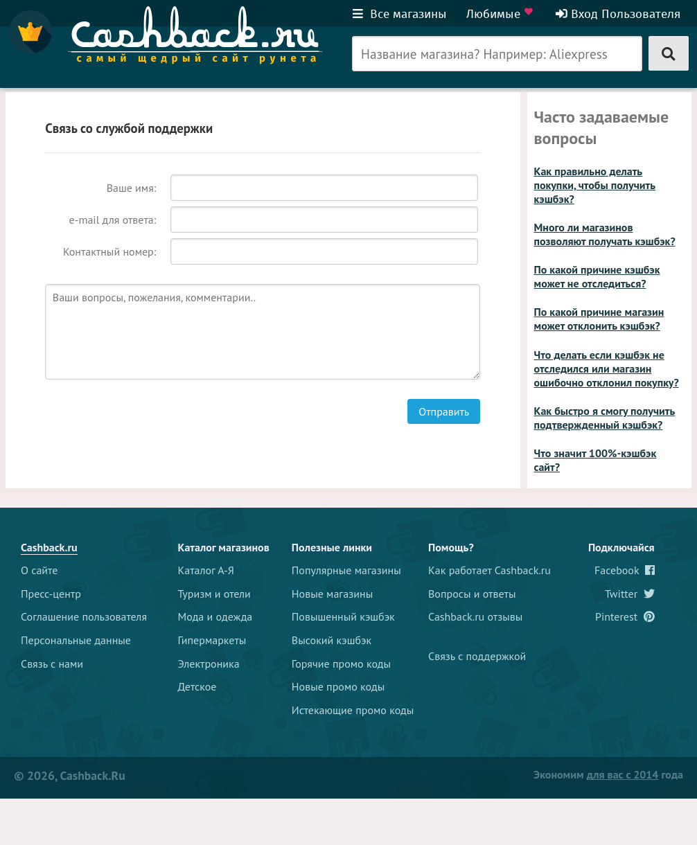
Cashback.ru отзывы (475, 616)
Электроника (209, 663)
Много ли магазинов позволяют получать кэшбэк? (605, 234)
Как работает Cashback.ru (489, 570)
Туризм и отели (214, 594)
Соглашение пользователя (84, 616)
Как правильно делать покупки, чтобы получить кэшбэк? (595, 185)
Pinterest (625, 616)
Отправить (443, 411)
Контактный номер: (109, 251)
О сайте (39, 570)
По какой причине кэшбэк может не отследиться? (597, 276)
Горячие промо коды (341, 663)
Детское (197, 686)
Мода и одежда (215, 616)
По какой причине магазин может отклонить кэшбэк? (599, 318)
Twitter (630, 594)
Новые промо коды (338, 686)
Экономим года (608, 774)
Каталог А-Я (206, 570)
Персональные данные (76, 640)
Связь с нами (52, 663)
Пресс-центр (51, 594)
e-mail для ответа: (113, 219)
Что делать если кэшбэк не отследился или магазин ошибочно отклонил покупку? (606, 368)
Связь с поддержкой (477, 656)
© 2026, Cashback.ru (69, 775)
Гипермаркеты (212, 640)
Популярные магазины (346, 570)
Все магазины (400, 14)
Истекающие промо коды (353, 710)
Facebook (624, 570)
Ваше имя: (132, 188)
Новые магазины (332, 594)
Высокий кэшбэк (331, 640)
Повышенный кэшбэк (343, 616)
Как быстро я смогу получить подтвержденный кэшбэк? (605, 418)
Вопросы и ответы (472, 594)
